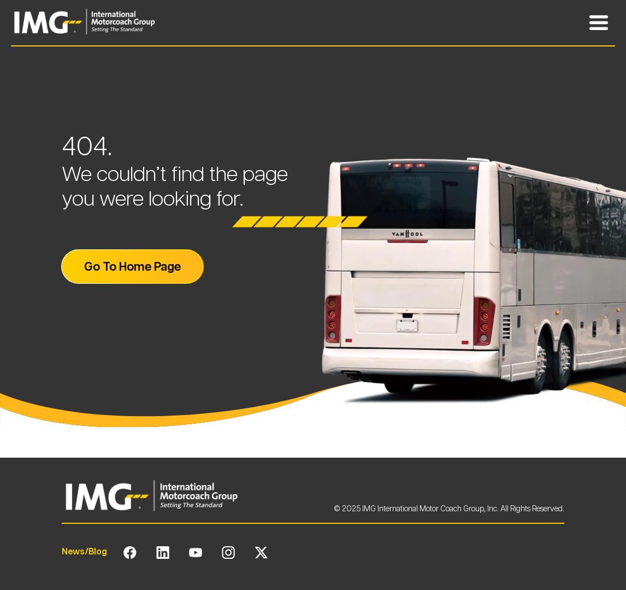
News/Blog (84, 551)
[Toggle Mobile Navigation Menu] (598, 23)
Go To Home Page (132, 266)
